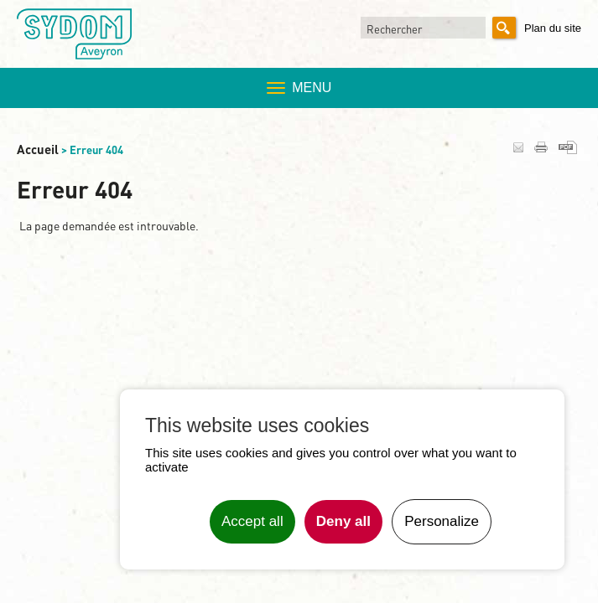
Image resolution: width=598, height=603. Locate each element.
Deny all (343, 521)
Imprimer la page (541, 147)
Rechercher (394, 29)
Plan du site (552, 28)
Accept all (252, 521)
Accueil (38, 149)
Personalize (441, 521)
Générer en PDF (568, 147)
